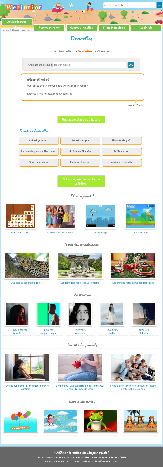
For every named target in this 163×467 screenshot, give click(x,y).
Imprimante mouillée (122, 162)
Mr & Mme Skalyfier (80, 151)
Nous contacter (72, 461)
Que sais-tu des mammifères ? (27, 281)
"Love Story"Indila (112, 330)
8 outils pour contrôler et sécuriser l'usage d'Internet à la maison (133, 386)
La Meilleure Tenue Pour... (60, 231)
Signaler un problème (90, 461)
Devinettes (85, 51)
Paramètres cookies (109, 461)
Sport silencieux (38, 162)
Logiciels (146, 27)
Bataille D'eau (140, 231)
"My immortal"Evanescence (80, 330)
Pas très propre (80, 140)
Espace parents (49, 27)
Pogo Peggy (100, 231)
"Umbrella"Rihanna (144, 330)
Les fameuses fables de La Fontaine (80, 281)
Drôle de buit (122, 151)
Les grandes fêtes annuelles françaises (133, 281)
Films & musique (114, 27)
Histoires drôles (62, 51)
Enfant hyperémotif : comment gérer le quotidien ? (27, 386)
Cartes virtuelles (81, 27)
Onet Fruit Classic (20, 231)
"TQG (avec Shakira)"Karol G (16, 330)
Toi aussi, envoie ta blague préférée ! (81, 181)
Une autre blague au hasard (81, 119)
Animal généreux (39, 140)
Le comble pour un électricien (38, 151)
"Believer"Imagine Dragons (48, 330)
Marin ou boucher (80, 162)
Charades (103, 51)
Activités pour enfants (16, 24)
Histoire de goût (122, 140)
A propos (48, 461)
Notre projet (59, 461)
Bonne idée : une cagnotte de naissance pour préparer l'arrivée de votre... (80, 386)
